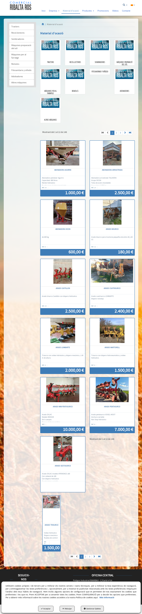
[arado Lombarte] (62, 332)
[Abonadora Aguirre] (62, 154)
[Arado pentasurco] (112, 391)
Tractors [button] (15, 26)
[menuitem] (125, 5)
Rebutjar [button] (67, 608)
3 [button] (120, 132)
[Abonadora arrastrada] (112, 154)
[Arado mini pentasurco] (62, 391)
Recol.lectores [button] (18, 32)
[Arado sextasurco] (62, 450)
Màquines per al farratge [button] (18, 56)
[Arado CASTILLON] (62, 273)
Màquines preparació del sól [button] (21, 47)
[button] (20, 6)
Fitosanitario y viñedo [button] (21, 70)
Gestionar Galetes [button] (92, 608)
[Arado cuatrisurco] (112, 273)
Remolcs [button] (15, 64)
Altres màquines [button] (18, 82)
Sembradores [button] (17, 39)
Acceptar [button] (45, 608)
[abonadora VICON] (62, 214)
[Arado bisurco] (112, 214)
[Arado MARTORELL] (112, 332)
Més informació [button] (106, 597)
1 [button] (112, 132)
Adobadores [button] (17, 76)
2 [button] (116, 132)
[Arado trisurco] (51, 509)
